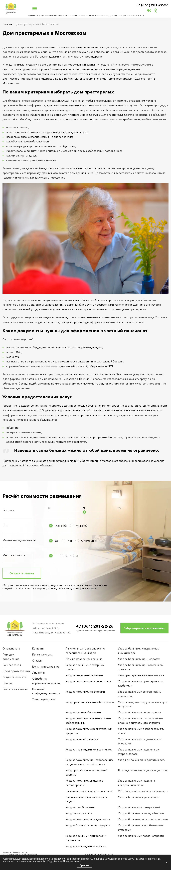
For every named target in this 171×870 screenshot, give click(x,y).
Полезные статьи (42, 654)
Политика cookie (72, 861)
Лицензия (38, 672)
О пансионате (11, 648)
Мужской (82, 525)
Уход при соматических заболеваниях (90, 702)
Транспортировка (43, 699)
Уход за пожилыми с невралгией (139, 807)
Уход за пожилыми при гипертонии (88, 681)
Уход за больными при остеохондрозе (143, 819)
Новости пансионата (15, 689)
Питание (7, 683)
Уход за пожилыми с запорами (85, 691)
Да (56, 540)
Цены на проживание (45, 666)
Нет (70, 540)
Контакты (38, 648)
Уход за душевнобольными (83, 712)
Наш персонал (11, 665)
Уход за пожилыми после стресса (139, 712)
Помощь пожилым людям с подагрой (142, 770)
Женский (61, 525)
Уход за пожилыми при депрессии (88, 819)
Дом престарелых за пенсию (84, 659)
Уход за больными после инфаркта (88, 825)
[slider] (84, 512)
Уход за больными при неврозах (139, 659)
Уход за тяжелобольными (82, 739)
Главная (7, 24)
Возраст (8, 510)
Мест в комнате (13, 555)
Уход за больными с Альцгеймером (141, 813)
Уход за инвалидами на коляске (86, 846)
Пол (5, 525)
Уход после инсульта (79, 813)
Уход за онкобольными (80, 807)
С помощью (89, 540)
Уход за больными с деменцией (138, 797)
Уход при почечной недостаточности (141, 760)
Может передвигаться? (19, 540)
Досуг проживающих (16, 671)
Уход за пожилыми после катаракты (141, 835)
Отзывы (37, 660)
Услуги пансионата (14, 677)
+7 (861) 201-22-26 (152, 5)
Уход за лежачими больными (84, 675)
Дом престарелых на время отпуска (141, 675)
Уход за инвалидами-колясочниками (89, 749)
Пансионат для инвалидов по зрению (89, 791)
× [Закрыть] (167, 862)
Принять (84, 865)
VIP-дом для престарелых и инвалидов (143, 791)
